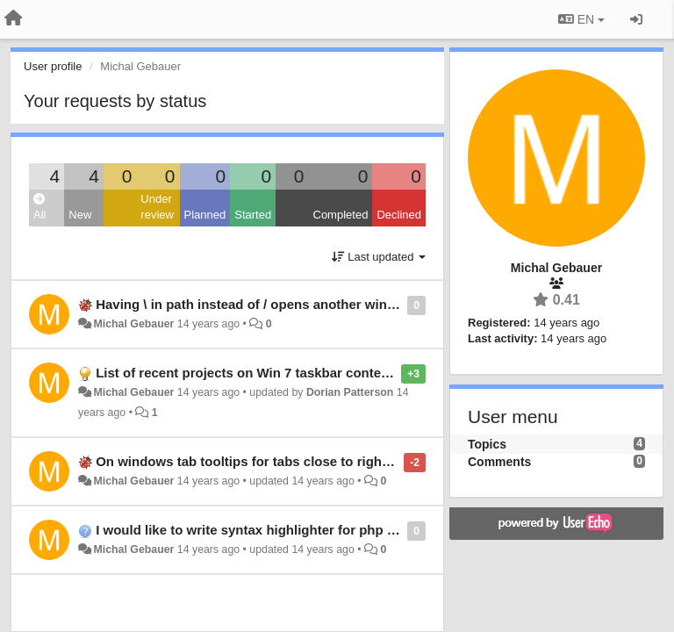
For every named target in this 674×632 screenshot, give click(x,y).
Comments (499, 462)
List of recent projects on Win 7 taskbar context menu (263, 372)
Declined (398, 214)
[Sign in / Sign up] (636, 19)
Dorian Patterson (349, 392)
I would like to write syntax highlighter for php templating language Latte (323, 529)
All (39, 207)
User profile (53, 66)
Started (252, 214)
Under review (157, 207)
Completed (341, 214)
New (79, 214)
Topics (487, 444)
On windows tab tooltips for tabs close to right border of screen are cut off (328, 461)
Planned (205, 214)
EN (581, 19)
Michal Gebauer (133, 324)
